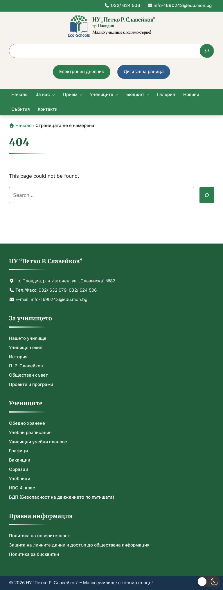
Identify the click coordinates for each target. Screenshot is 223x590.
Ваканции (19, 460)
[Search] (206, 195)
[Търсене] (207, 51)
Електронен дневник (81, 71)
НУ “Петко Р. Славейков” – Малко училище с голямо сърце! (89, 582)
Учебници (19, 478)
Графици (18, 450)
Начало (20, 125)
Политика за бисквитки (34, 554)
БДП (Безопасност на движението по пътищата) (61, 497)
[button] (208, 581)
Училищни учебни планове (38, 441)
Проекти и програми (31, 384)
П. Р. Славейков (26, 365)
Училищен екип (25, 347)
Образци (18, 469)
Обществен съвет (28, 375)
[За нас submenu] (53, 94)
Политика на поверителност (39, 535)
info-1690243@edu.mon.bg (179, 5)
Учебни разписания (30, 432)
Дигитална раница (144, 71)
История (18, 357)
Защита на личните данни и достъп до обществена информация (79, 545)
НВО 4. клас (22, 488)
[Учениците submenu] (117, 94)
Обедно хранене (27, 423)
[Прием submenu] (81, 94)
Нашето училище (27, 338)
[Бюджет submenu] (148, 94)
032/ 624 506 (122, 5)
